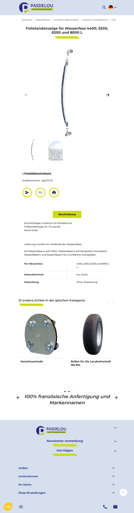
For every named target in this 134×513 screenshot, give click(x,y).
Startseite (26, 19)
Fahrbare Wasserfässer (66, 19)
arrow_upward (123, 492)
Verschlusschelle (31, 361)
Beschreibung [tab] (67, 214)
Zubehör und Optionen (95, 19)
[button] (104, 7)
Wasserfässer (43, 19)
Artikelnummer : (31, 180)
